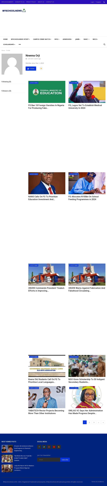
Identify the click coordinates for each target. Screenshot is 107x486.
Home (5, 39)
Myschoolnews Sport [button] (20, 39)
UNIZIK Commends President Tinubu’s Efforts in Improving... (46, 289)
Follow (30, 69)
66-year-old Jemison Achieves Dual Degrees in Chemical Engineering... (23, 448)
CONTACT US (50, 2)
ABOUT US (41, 2)
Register (98, 2)
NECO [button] (95, 39)
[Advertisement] (81, 20)
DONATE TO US (19, 2)
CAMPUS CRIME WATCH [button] (42, 39)
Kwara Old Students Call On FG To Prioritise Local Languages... (44, 380)
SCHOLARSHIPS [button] (9, 44)
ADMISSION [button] (67, 39)
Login (92, 2)
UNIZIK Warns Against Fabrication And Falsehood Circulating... (86, 289)
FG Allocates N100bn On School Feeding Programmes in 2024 (83, 198)
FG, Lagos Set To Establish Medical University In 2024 (85, 106)
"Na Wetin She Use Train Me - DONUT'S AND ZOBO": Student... (23, 458)
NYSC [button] (57, 39)
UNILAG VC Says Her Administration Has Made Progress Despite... (85, 412)
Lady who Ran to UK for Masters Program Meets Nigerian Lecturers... (24, 468)
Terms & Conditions (98, 482)
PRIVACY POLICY (31, 2)
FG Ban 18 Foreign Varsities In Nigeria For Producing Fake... (46, 106)
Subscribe (65, 460)
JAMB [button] (77, 39)
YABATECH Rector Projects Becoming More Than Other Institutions (46, 412)
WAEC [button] (86, 39)
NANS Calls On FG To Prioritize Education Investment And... (43, 198)
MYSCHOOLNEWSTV (7, 2)
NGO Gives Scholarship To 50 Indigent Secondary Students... (86, 380)
